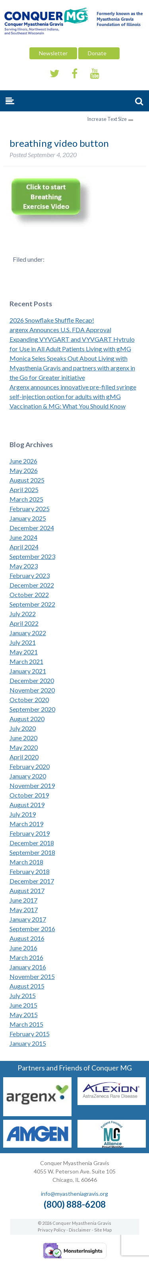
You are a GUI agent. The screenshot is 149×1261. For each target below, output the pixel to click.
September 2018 (32, 852)
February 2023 (30, 575)
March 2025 (26, 499)
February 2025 (30, 508)
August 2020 (27, 718)
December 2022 (32, 585)
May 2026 (24, 470)
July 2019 (23, 814)
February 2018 (30, 871)
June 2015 (23, 1005)
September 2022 (32, 604)
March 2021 (26, 661)
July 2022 (23, 613)
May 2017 (24, 909)
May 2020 (24, 747)
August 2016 (27, 938)
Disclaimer (80, 1229)
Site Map (103, 1229)
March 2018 (26, 862)
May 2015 (24, 1014)
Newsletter (53, 53)
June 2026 (23, 461)
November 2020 (32, 690)
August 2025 (27, 480)
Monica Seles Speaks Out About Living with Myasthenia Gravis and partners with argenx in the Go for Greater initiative (72, 367)
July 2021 (23, 642)
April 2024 (24, 547)
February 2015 (30, 1033)
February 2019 (30, 833)
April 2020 (24, 757)
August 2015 (27, 986)
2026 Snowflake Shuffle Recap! (52, 320)
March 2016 (26, 957)
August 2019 (27, 804)
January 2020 (28, 776)
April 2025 (24, 489)
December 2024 (32, 527)
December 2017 (32, 881)
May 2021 (24, 652)
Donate (99, 53)
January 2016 (28, 967)
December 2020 (32, 680)
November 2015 (32, 976)
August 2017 (27, 890)
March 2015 (26, 1024)
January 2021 (28, 671)
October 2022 (29, 594)
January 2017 (28, 919)
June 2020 (23, 737)
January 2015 (28, 1043)
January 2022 (28, 632)
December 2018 (32, 843)
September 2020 (32, 709)
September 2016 (32, 928)
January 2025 (28, 518)
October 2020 (29, 699)
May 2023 (24, 566)
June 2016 (23, 948)
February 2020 (30, 766)
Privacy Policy (52, 1229)
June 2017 (23, 900)
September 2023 (32, 556)
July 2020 (23, 728)
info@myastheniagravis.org (74, 1193)
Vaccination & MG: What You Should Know (68, 406)
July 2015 (23, 995)
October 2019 (29, 795)
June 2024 (23, 537)
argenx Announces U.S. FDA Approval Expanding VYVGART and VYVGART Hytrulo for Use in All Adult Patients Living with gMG (72, 339)
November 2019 (32, 785)
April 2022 (24, 623)
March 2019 (26, 823)
